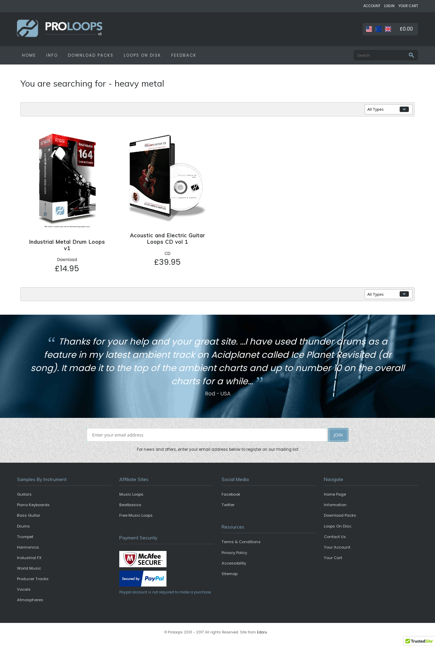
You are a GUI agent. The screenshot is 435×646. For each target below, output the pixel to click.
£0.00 (406, 28)
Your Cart (333, 557)
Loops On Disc (337, 526)
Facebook (231, 494)
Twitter (228, 504)
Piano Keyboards (33, 504)
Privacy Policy (234, 552)
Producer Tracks (33, 579)
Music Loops (131, 494)
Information (335, 504)
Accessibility (234, 563)
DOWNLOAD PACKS (91, 55)
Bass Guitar (28, 515)
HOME (29, 55)
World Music (29, 568)
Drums (23, 526)
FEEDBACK (183, 55)
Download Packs (340, 515)
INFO (52, 55)
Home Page (335, 494)
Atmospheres (30, 600)
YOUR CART (408, 5)
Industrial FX (29, 557)
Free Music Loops (136, 515)
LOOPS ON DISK (142, 55)
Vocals (24, 589)
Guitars (24, 494)
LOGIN (389, 5)
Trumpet (25, 536)
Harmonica (28, 547)
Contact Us (335, 536)
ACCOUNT (371, 5)
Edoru (262, 632)
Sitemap (230, 573)
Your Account (337, 547)
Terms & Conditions (241, 542)
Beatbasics (130, 504)
